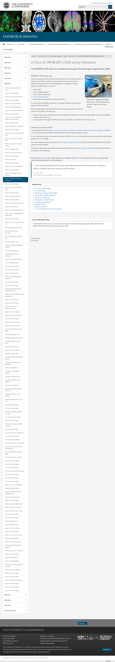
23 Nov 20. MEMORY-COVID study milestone (13, 179)
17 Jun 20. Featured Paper (12, 467)
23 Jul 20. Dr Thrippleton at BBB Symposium (13, 425)
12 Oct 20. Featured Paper (12, 273)
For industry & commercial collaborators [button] (88, 44)
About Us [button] (10, 44)
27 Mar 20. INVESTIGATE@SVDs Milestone (13, 546)
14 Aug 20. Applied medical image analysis (14, 358)
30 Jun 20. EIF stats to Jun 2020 (13, 457)
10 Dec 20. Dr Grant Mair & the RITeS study (14, 134)
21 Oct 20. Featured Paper (12, 263)
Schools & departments (99, 3)
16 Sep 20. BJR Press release (12, 312)
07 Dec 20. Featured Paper (12, 149)
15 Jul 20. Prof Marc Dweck (12, 436)
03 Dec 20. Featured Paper (12, 156)
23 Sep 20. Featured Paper (12, 299)
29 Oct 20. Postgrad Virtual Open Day (13, 237)
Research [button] (21, 44)
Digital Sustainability (47, 643)
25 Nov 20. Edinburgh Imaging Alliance (13, 174)
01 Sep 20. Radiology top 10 (12, 334)
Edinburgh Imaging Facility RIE (69, 142)
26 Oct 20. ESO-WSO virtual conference (12, 255)
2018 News (7, 600)
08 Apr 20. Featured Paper (12, 531)
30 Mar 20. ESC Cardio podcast (13, 542)
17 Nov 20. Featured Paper (12, 193)
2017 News (7, 605)
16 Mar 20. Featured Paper (12, 554)
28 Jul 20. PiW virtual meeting (13, 417)
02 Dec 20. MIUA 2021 (10, 159)
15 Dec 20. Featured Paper (12, 114)
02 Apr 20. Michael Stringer (12, 538)
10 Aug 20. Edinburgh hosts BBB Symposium (13, 389)
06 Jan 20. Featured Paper (12, 587)
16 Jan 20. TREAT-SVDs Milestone (13, 580)
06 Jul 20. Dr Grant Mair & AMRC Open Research (13, 447)
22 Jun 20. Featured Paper (12, 461)
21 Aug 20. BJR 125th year (12, 346)
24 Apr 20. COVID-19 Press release (14, 511)
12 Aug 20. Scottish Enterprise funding (13, 381)
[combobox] (93, 7)
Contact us (82, 623)
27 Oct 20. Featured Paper (12, 250)
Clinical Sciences (43, 56)
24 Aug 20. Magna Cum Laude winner (12, 342)
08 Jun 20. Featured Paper (12, 474)
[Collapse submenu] (26, 83)
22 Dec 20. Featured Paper (12, 100)
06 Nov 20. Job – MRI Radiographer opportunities (14, 214)
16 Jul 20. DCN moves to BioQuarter (14, 433)
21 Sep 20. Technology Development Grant (11, 307)
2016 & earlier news (10, 611)
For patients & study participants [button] (59, 44)
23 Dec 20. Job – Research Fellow (13, 96)
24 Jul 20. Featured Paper (11, 420)
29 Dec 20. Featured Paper (12, 93)
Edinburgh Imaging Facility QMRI (84, 148)
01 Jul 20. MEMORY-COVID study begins (13, 453)
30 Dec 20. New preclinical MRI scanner (13, 89)
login (109, 661)
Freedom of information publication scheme (55, 638)
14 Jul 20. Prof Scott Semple (12, 439)
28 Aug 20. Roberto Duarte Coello (14, 338)
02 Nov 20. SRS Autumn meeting (13, 227)
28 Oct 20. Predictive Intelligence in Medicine (14, 246)
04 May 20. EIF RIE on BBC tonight (14, 504)
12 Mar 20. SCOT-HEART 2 (11, 557)
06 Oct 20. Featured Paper (12, 282)
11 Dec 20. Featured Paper (12, 129)
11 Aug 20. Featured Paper (12, 385)
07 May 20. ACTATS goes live (12, 497)
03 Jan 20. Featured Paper (12, 590)
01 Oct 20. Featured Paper (12, 285)
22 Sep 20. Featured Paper (12, 303)
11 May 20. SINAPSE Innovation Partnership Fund (13, 492)
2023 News (7, 68)
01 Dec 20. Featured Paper (12, 163)
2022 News (7, 73)
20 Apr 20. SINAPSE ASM (11, 521)
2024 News (7, 62)
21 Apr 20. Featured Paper (12, 518)
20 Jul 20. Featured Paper (11, 429)
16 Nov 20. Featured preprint (12, 196)
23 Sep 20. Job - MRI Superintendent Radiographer (14, 295)
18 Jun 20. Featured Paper (12, 464)
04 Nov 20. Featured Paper (12, 219)
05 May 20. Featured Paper (12, 500)
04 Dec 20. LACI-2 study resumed (13, 152)
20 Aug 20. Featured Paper (12, 353)
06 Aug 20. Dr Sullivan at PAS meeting (12, 395)
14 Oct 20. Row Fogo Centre (12, 270)
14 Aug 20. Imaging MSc (11, 367)
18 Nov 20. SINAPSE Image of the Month (13, 188)
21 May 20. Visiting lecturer (12, 488)
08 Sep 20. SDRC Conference (12, 322)
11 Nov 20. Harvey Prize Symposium (14, 203)
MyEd (110, 3)
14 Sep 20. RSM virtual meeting (13, 315)
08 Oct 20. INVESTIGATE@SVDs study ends (13, 277)
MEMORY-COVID (78, 158)
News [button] (108, 44)
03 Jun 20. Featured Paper (12, 481)
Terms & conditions (9, 636)
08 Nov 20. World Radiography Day (14, 210)
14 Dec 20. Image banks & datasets (14, 126)
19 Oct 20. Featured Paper (12, 266)
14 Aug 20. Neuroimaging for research (12, 372)
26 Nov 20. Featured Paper (12, 170)
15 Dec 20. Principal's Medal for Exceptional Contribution (13, 118)
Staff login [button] (7, 49)
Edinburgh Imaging (55, 56)
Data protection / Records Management (53, 641)
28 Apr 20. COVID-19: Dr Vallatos (13, 507)
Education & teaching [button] (36, 44)
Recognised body (9, 652)
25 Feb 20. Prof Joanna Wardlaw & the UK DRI (14, 565)
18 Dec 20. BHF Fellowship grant (13, 107)
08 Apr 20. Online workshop (12, 528)
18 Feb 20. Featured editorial (12, 570)
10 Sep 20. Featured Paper (12, 319)
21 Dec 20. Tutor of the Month (13, 103)
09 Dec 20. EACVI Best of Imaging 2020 (13, 139)
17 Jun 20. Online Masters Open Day (14, 471)
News (65, 56)
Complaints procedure (10, 641)
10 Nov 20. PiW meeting (11, 206)
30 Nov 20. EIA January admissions (14, 166)
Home (33, 56)
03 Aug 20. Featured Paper (12, 405)
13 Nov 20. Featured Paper (12, 199)
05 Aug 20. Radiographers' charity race (14, 400)
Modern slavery (8, 643)
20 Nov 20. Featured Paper (12, 184)
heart (64, 84)
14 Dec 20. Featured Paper (12, 123)
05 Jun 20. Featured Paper (12, 478)
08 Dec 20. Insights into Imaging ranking (13, 144)
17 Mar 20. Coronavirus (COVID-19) (14, 550)
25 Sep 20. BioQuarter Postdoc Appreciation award (13, 290)
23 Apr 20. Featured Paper (12, 514)
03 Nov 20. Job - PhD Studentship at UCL (14, 223)
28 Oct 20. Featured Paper (12, 242)
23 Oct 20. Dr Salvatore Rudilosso (14, 259)
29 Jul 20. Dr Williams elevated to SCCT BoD (14, 412)
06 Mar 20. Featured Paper (12, 561)
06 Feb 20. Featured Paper (12, 573)
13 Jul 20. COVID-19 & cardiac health (14, 443)
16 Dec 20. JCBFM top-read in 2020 (14, 110)
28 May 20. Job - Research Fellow (13, 485)
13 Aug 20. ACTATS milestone (12, 376)
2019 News (7, 595)
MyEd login (107, 649)
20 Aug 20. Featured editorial (12, 350)
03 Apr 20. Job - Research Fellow (13, 535)
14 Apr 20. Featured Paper (12, 524)
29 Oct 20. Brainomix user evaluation (11, 232)
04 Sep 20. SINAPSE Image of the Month (13, 330)
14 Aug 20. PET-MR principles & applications (13, 363)
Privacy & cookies (9, 638)
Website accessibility (47, 636)
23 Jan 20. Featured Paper (12, 577)
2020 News (7, 83)
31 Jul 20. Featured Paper (11, 408)
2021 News (7, 78)
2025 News (7, 57)
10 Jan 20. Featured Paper (12, 583)
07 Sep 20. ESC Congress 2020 (12, 325)
